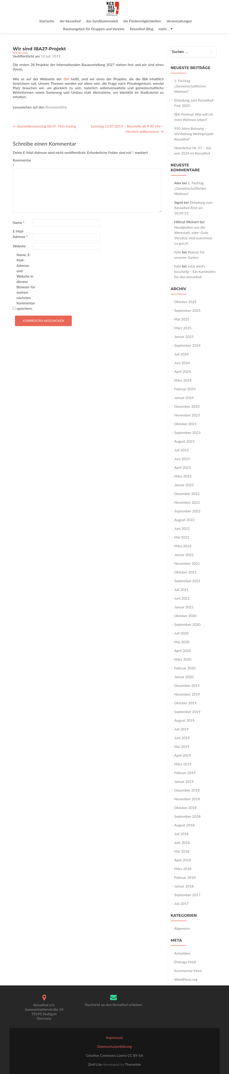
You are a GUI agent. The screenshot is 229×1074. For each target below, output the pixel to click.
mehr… (164, 29)
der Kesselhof (70, 21)
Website (19, 246)
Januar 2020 (184, 677)
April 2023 (182, 467)
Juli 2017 (181, 903)
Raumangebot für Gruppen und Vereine (94, 29)
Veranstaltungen (179, 21)
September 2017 (187, 895)
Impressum (114, 1037)
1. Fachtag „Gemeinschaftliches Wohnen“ (190, 86)
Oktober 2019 (185, 703)
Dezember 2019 (186, 685)
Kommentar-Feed (187, 970)
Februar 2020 (184, 668)
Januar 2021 (184, 607)
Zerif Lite (95, 1064)
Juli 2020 (181, 633)
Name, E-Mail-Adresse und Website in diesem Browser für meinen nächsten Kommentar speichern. (26, 281)
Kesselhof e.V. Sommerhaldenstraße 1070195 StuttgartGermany (44, 1011)
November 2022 (187, 502)
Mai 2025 (181, 319)
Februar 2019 (184, 772)
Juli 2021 (181, 589)
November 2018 (187, 799)
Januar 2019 (184, 781)
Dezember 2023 (186, 406)
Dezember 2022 (186, 493)
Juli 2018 (181, 834)
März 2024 (182, 380)
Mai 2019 (181, 746)
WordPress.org (185, 979)
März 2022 (182, 546)
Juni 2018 (182, 842)
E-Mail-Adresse (20, 234)
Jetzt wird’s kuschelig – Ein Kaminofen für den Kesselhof (195, 271)
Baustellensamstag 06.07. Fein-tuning (44, 126)
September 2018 (187, 816)
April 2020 (182, 650)
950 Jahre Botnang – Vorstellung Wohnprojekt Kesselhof (193, 133)
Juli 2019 (181, 729)
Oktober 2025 (185, 301)
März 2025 (182, 328)
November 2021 (187, 563)
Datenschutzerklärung (114, 1046)
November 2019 (187, 694)
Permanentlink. (56, 107)
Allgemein (182, 928)
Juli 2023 (181, 450)
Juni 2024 (182, 363)
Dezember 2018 (186, 790)
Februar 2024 (184, 389)
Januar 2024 (184, 397)
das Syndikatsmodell (102, 21)
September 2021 (187, 581)
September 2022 (187, 511)
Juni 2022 (182, 528)
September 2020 (187, 624)
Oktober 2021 (185, 572)
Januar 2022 (184, 554)
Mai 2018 (181, 851)
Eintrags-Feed (185, 962)
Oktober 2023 (185, 424)
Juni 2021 (182, 598)
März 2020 (182, 659)
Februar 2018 (184, 877)
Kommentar (22, 163)
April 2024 (182, 371)
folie (177, 252)
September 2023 (187, 432)
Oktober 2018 (185, 807)
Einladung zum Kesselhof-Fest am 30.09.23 (193, 207)
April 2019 (182, 755)
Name (18, 222)
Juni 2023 (182, 458)
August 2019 (184, 720)
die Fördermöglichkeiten (142, 21)
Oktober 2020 (185, 615)
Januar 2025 (184, 336)
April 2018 (182, 860)
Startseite (46, 21)
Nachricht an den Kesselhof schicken (113, 1004)
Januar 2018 (184, 886)
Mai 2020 (181, 642)
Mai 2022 (181, 537)
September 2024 (187, 345)
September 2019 (187, 711)
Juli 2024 (181, 354)
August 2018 (184, 825)
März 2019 (182, 764)
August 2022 (184, 520)
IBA (66, 79)
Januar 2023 (184, 485)
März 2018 (182, 868)
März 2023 (182, 476)
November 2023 (187, 415)
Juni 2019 (182, 738)
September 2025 (187, 310)
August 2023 (184, 441)
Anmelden (182, 953)
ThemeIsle (133, 1064)
